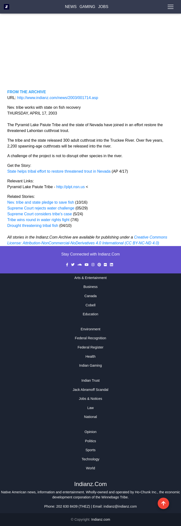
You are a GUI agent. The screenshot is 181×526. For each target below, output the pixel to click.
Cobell (91, 305)
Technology (90, 459)
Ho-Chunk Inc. (146, 492)
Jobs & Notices (90, 399)
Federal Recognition (90, 338)
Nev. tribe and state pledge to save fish (40, 202)
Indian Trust (90, 380)
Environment (90, 329)
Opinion (90, 432)
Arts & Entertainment (90, 278)
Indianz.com (100, 519)
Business (90, 287)
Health (90, 356)
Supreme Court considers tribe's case (40, 214)
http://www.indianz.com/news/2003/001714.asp (57, 98)
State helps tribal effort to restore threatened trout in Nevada (59, 171)
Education (90, 314)
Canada (90, 296)
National (90, 417)
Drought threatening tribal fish (32, 226)
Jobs (103, 8)
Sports (90, 450)
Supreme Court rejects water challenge (40, 208)
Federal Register (90, 347)
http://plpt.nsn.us (70, 187)
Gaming (87, 8)
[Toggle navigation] (170, 7)
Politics (90, 441)
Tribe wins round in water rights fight (39, 220)
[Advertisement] (90, 55)
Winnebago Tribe (114, 497)
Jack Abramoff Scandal (90, 390)
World (90, 468)
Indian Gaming (90, 365)
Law (90, 408)
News (71, 8)
